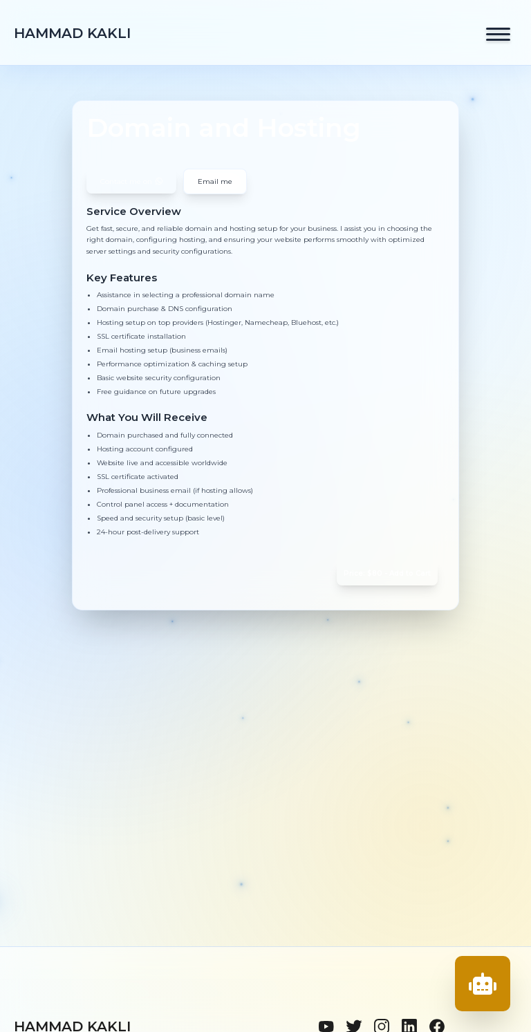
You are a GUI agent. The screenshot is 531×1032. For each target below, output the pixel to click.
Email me (215, 181)
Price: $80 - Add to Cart (387, 573)
